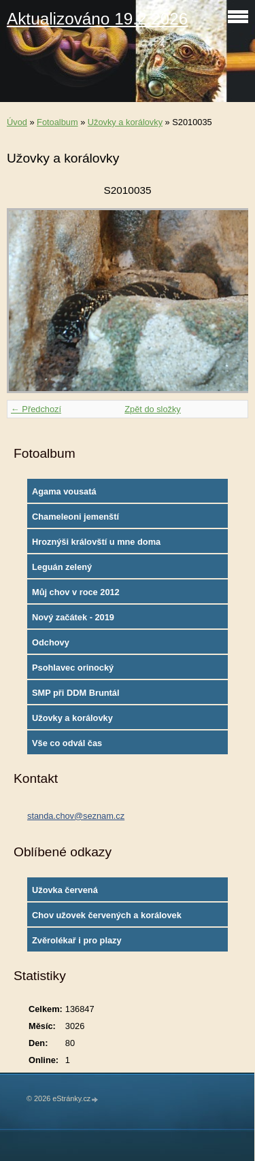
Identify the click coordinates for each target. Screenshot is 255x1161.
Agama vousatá (64, 491)
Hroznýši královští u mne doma (96, 542)
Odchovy (50, 642)
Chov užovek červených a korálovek (107, 915)
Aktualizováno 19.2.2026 (97, 19)
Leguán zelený (62, 567)
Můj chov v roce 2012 (76, 592)
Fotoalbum (57, 122)
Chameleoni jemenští (75, 516)
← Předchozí (36, 409)
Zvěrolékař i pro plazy (77, 940)
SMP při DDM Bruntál (75, 693)
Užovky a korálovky (125, 122)
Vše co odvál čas (67, 743)
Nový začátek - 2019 (73, 617)
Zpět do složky (152, 409)
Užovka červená (65, 890)
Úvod (17, 122)
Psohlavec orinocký (73, 667)
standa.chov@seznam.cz (75, 816)
